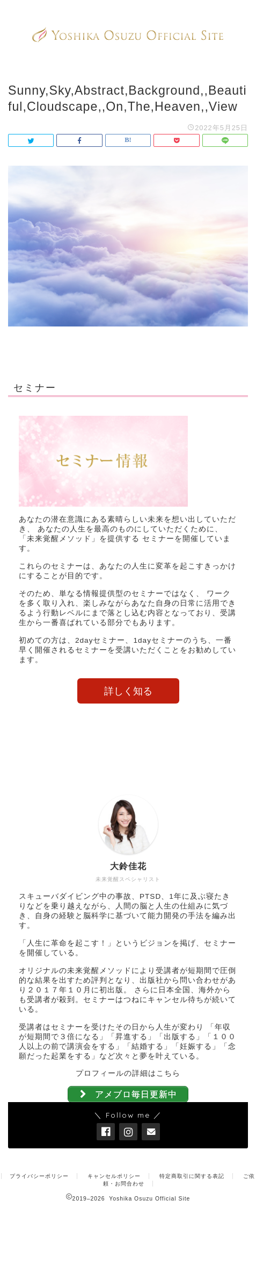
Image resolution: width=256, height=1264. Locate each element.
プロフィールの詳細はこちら (128, 1073)
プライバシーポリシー (39, 1176)
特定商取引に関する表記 (191, 1176)
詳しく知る (128, 691)
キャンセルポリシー (114, 1176)
